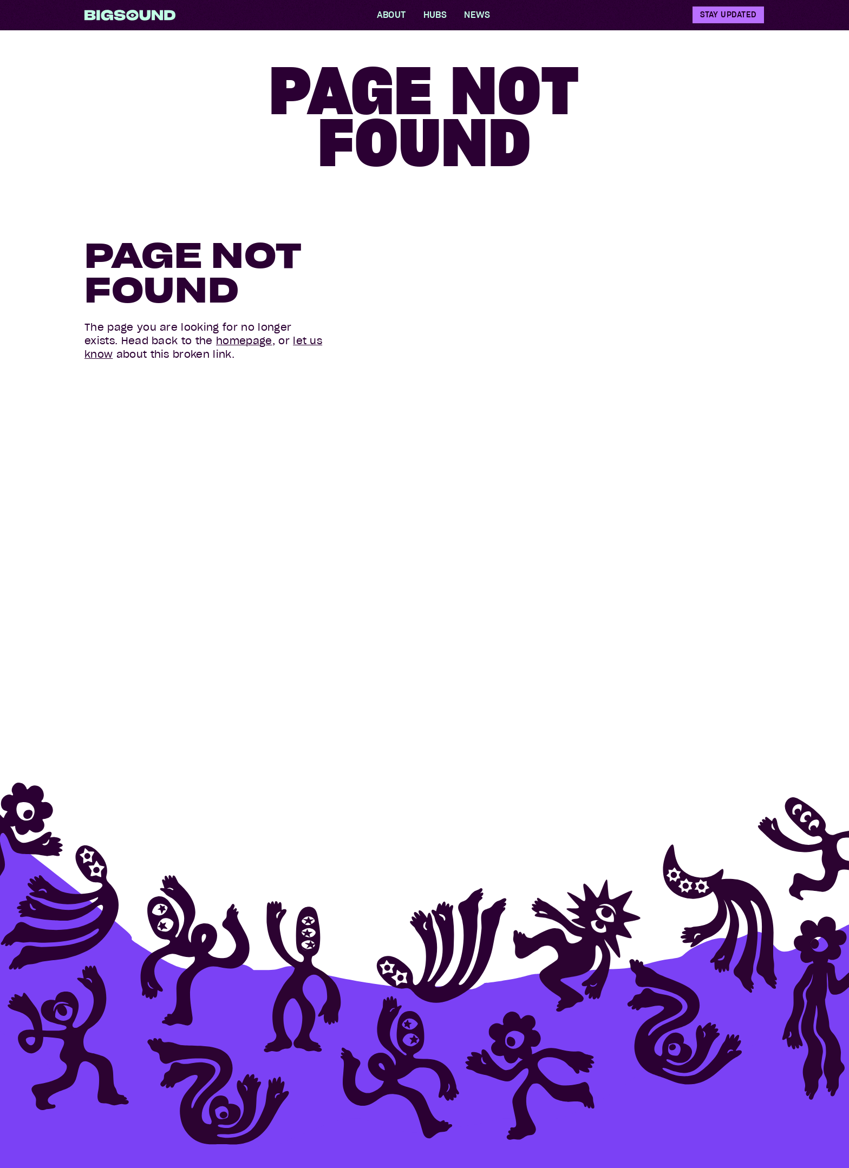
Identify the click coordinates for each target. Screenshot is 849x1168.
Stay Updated (728, 14)
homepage (244, 340)
